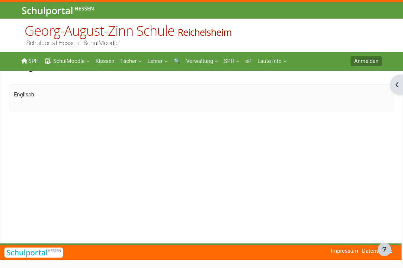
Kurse (51, 84)
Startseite (33, 86)
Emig (130, 84)
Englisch (103, 84)
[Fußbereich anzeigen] (384, 249)
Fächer (75, 84)
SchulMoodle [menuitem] (65, 61)
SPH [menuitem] (30, 61)
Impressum (343, 251)
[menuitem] (106, 60)
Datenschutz (376, 251)
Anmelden (366, 61)
